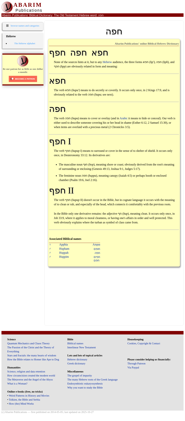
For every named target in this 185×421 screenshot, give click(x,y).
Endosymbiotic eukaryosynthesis (85, 383)
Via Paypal (133, 367)
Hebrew (107, 62)
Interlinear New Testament (81, 347)
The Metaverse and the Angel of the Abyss (30, 379)
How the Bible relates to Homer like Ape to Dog (33, 359)
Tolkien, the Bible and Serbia (24, 399)
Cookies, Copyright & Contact (143, 343)
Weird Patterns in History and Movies (29, 395)
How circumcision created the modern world (31, 375)
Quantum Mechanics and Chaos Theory (28, 343)
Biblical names (75, 343)
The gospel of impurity (79, 375)
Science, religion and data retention (26, 371)
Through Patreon (136, 363)
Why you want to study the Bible (85, 387)
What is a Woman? (17, 383)
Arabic (124, 118)
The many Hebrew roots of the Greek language (92, 379)
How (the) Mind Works (21, 403)
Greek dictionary (76, 363)
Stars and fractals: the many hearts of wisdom (31, 355)
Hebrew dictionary (77, 359)
